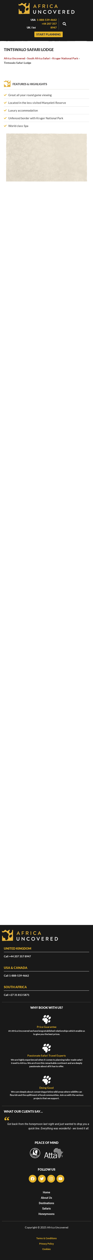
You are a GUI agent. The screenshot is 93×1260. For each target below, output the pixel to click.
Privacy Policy (46, 1244)
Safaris (46, 1208)
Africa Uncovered (14, 58)
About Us (46, 1197)
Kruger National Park (65, 58)
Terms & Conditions (46, 1238)
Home (46, 1192)
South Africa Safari (38, 58)
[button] (64, 24)
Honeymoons (46, 1214)
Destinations (46, 1203)
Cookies (46, 1249)
